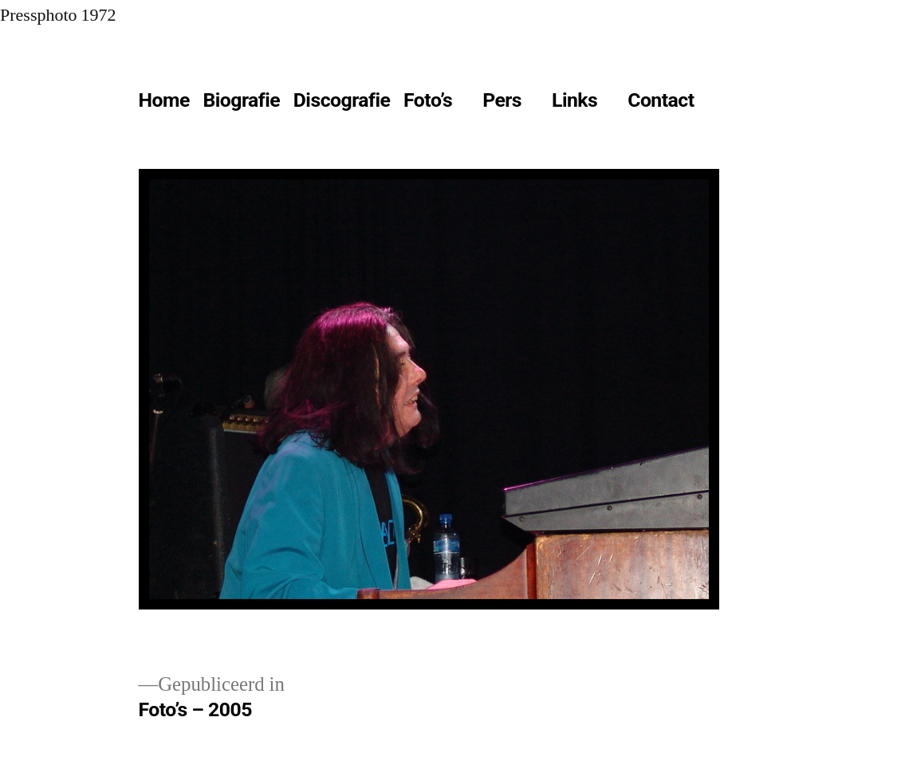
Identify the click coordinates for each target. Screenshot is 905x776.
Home (164, 100)
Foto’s (427, 100)
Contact (661, 100)
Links (574, 100)
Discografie (342, 100)
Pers (501, 100)
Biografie (241, 100)
